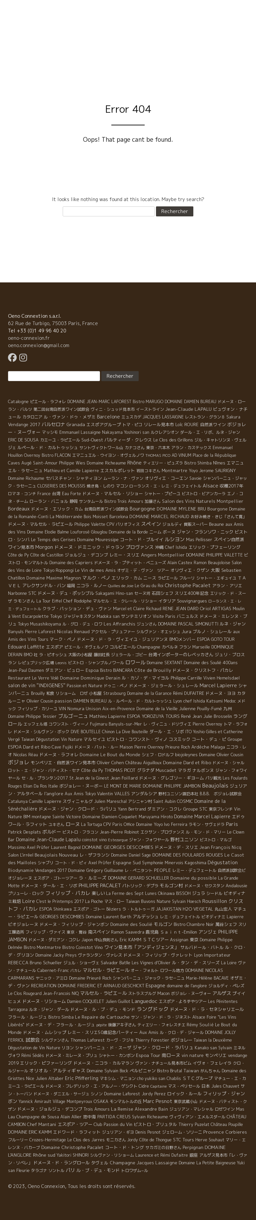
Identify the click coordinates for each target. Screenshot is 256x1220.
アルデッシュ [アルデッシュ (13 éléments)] (146, 917)
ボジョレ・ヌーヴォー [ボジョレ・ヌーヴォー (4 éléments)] (191, 993)
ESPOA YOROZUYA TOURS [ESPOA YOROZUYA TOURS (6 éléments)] (153, 716)
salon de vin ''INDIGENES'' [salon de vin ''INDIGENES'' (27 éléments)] (36, 685)
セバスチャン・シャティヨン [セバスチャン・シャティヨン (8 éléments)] (74, 478)
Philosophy (79, 41)
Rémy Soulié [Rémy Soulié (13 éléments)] (200, 1025)
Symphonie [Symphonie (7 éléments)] (152, 863)
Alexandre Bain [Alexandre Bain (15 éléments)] (151, 1109)
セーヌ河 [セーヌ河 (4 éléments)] (142, 593)
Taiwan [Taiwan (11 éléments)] (191, 1071)
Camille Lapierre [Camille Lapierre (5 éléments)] (45, 801)
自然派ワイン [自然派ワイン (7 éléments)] (213, 424)
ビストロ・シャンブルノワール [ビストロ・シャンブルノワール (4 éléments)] (96, 663)
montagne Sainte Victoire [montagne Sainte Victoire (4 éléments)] (56, 817)
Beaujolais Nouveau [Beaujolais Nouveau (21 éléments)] (56, 855)
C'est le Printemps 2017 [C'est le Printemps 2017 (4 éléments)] (60, 901)
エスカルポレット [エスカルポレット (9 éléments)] (117, 470)
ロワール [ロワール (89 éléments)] (135, 662)
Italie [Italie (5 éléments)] (53, 786)
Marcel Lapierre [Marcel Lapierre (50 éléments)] (218, 685)
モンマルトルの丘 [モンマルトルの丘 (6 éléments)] (126, 1101)
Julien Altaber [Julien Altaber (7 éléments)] (50, 1078)
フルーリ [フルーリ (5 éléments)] (187, 578)
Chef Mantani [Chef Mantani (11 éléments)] (41, 1124)
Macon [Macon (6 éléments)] (163, 993)
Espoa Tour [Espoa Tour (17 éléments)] (148, 1055)
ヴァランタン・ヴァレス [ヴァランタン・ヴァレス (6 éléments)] (100, 955)
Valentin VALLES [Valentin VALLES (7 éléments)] (113, 794)
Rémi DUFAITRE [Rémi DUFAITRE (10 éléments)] (188, 693)
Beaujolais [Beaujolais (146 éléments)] (215, 785)
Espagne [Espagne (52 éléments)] (155, 985)
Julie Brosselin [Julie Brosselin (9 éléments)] (217, 716)
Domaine (122, 41)
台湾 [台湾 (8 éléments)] (56, 493)
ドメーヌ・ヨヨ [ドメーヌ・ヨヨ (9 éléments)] (220, 693)
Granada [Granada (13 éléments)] (75, 424)
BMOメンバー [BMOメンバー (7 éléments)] (182, 639)
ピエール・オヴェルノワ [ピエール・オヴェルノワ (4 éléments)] (86, 647)
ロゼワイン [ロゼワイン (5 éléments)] (225, 1109)
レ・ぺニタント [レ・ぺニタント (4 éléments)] (139, 870)
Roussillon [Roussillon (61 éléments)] (214, 901)
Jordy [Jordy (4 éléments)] (132, 1140)
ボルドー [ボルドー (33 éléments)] (51, 832)
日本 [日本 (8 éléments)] (205, 1086)
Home (44, 41)
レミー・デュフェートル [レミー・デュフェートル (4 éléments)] (194, 870)
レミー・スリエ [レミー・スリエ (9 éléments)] (124, 555)
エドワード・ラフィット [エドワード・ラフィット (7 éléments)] (77, 1132)
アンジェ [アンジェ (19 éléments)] (207, 932)
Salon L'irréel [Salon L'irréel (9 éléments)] (20, 855)
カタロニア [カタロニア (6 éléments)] (32, 417)
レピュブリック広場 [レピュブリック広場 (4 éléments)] (36, 663)
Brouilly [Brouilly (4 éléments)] (38, 693)
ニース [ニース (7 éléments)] (149, 578)
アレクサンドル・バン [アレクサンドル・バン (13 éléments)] (44, 585)
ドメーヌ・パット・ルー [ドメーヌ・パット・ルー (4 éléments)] (96, 747)
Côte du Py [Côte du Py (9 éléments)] (92, 770)
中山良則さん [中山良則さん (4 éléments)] (106, 940)
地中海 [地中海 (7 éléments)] (89, 1117)
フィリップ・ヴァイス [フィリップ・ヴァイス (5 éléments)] (45, 932)
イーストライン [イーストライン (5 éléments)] (150, 409)
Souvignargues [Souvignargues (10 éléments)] (192, 601)
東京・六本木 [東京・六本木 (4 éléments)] (158, 447)
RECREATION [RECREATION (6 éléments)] (43, 986)
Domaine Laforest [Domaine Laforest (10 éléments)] (122, 1094)
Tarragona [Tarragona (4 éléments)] (18, 1009)
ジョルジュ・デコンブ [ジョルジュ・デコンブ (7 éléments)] (86, 555)
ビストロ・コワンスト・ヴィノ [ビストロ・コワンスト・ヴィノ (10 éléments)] (137, 739)
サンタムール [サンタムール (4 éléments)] (91, 501)
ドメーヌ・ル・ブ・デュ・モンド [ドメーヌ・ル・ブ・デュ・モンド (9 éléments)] (102, 1009)
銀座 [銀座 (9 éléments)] (193, 1155)
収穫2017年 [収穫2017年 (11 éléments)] (231, 486)
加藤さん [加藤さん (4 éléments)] (153, 501)
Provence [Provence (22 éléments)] (213, 1132)
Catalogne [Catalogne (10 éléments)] (18, 401)
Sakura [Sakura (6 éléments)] (233, 417)
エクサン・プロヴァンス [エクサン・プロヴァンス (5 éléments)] (162, 832)
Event (183, 41)
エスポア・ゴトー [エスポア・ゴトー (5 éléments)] (89, 909)
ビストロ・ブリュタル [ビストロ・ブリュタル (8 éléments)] (155, 1124)
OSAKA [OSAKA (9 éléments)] (101, 1101)
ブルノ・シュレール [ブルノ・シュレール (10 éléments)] (212, 632)
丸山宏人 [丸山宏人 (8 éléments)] (223, 909)
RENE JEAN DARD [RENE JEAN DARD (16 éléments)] (180, 608)
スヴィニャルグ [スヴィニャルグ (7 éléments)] (78, 801)
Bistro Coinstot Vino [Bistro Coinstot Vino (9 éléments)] (82, 947)
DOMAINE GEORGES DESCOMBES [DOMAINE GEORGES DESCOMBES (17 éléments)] (117, 847)
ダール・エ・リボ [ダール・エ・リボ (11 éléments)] (166, 732)
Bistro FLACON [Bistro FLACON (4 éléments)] (56, 455)
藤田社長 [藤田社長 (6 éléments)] (102, 655)
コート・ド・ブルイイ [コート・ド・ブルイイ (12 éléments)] (141, 539)
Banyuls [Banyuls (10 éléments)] (16, 632)
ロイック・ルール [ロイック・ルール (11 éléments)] (184, 1094)
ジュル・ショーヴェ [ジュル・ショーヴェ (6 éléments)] (81, 963)
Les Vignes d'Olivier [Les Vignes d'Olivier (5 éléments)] (151, 963)
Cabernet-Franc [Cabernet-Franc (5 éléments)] (53, 970)
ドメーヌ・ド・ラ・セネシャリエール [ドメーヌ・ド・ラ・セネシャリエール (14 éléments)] (207, 1009)
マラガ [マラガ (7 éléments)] (184, 770)
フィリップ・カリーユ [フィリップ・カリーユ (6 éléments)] (37, 709)
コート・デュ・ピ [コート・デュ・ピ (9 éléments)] (209, 739)
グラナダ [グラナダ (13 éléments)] (145, 770)
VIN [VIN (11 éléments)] (62, 709)
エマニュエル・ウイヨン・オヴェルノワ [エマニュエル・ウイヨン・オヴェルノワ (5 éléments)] (108, 455)
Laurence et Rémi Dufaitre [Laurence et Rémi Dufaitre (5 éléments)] (161, 1155)
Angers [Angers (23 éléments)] (149, 554)
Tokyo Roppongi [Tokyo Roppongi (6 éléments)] (58, 570)
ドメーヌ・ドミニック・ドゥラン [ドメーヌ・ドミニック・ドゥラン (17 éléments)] (89, 547)
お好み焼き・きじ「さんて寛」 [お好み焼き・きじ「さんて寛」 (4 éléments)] (219, 516)
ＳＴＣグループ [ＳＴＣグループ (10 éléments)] (197, 1078)
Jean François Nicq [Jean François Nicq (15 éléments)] (220, 847)
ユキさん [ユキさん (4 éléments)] (56, 824)
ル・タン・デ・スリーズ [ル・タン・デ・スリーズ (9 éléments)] (196, 963)
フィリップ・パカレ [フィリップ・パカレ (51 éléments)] (67, 893)
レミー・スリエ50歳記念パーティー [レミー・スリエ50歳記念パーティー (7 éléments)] (103, 1032)
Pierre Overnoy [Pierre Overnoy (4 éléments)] (207, 724)
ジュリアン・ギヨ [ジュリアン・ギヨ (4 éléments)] (118, 1132)
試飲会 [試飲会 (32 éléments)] (33, 1040)
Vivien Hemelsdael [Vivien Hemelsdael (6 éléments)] (221, 678)
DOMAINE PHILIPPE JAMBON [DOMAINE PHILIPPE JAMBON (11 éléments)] (172, 786)
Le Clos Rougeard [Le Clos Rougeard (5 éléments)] (25, 993)
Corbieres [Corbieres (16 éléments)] (236, 1132)
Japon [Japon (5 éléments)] (87, 940)
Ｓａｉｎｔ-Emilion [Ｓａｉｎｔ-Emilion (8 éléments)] (178, 932)
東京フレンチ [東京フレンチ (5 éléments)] (221, 809)
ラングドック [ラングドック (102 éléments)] (153, 1009)
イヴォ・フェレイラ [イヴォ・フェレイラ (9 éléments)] (212, 1063)
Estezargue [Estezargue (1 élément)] (118, 840)
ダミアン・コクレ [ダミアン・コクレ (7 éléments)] (164, 809)
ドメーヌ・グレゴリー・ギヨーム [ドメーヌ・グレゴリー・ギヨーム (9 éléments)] (171, 778)
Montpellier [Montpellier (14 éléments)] (171, 555)
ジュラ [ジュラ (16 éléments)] (198, 893)
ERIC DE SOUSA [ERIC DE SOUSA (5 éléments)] (23, 440)
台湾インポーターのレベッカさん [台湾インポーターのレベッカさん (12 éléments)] (180, 655)
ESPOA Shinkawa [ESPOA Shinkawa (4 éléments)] (55, 909)
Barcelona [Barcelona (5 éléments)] (118, 516)
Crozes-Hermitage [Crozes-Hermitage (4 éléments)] (47, 1140)
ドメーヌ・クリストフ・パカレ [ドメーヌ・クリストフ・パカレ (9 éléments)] (202, 670)
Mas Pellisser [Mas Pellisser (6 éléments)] (199, 539)
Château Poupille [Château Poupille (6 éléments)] (227, 1124)
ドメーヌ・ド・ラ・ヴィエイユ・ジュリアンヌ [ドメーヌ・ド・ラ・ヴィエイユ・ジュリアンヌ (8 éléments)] (122, 639)
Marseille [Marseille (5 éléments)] (201, 647)
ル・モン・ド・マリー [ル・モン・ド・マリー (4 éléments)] (206, 832)
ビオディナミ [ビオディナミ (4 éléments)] (213, 917)
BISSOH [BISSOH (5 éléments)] (183, 893)
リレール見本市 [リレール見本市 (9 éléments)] (159, 424)
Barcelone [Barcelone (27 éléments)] (108, 416)
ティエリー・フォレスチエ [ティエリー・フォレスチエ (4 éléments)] (161, 1025)
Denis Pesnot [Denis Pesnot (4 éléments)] (148, 1132)
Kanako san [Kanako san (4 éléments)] (206, 1048)
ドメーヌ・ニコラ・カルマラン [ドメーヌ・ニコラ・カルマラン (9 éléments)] (103, 1063)
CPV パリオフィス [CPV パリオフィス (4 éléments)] (123, 524)
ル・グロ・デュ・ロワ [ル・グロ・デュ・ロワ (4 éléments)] (82, 624)
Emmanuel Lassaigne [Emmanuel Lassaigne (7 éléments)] (80, 432)
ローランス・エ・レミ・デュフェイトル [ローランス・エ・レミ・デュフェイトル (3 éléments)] (165, 486)
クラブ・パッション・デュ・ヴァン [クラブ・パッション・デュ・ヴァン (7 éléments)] (77, 608)
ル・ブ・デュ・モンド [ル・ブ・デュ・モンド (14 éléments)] (98, 1170)
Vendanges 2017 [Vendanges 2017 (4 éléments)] (51, 870)
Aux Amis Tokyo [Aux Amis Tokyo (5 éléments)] (80, 794)
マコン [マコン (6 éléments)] (122, 486)
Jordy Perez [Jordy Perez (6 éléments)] (154, 1094)
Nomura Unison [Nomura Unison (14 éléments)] (84, 709)
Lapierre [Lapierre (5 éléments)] (235, 917)
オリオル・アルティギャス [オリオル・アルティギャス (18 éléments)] (57, 1070)
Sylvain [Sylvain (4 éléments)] (225, 1048)
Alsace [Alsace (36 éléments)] (210, 485)
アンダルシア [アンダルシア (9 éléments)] (144, 794)
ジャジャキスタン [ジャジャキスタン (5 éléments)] (79, 616)
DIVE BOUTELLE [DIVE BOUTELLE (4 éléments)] (86, 732)
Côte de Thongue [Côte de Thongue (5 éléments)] (155, 1140)
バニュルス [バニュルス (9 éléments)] (187, 616)
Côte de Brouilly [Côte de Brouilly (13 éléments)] (152, 670)
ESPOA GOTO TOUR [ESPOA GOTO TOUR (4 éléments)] (216, 639)
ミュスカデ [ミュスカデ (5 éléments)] (131, 417)
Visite (157, 41)
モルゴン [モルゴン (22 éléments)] (163, 924)
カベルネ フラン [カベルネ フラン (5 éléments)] (176, 647)
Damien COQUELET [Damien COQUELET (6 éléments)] (85, 1001)
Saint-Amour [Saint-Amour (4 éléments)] (45, 463)
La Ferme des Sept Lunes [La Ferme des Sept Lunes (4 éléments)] (131, 893)
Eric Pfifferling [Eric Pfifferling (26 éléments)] (81, 1078)
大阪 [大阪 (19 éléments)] (215, 570)
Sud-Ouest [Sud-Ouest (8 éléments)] (92, 440)
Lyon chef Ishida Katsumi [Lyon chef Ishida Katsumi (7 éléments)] (198, 701)
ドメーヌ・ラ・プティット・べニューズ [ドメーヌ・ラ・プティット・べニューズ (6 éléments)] (130, 562)
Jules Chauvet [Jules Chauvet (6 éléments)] (225, 1086)
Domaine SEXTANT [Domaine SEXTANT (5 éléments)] (164, 663)
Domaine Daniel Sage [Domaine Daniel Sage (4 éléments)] (131, 855)
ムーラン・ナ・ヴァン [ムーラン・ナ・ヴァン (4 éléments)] (123, 478)
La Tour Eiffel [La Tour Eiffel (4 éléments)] (49, 601)
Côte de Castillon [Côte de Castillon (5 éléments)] (46, 555)
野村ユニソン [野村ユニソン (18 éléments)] (184, 839)
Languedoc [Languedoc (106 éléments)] (144, 1001)
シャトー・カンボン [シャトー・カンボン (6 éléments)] (117, 1055)
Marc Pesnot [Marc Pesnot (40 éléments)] (157, 1101)
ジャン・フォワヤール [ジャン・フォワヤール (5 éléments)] (149, 840)
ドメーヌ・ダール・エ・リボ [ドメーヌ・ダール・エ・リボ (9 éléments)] (49, 886)
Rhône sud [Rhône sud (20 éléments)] (44, 1155)
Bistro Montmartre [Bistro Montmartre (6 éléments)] (42, 947)
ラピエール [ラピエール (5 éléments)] (168, 578)
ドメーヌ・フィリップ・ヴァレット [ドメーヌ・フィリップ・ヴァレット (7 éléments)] (158, 955)
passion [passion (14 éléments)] (63, 701)
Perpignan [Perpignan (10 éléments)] (193, 1147)
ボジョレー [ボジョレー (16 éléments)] (181, 1040)
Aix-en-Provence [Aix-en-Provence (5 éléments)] (118, 709)
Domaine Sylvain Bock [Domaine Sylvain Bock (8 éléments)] (107, 1071)
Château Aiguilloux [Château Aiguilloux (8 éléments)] (143, 763)
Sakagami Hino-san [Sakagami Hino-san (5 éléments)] (114, 593)
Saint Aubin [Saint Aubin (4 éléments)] (164, 801)
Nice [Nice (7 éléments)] (30, 1078)
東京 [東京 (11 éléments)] (194, 940)
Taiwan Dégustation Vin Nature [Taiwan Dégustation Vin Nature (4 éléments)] (51, 739)
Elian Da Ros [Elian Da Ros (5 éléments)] (35, 786)
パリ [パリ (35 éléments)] (70, 1170)
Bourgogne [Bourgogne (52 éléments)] (142, 508)
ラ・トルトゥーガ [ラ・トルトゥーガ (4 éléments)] (138, 909)
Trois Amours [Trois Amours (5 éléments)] (97, 1109)
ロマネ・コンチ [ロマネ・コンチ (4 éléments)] (22, 493)
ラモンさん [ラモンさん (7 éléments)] (24, 601)
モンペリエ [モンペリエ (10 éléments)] (216, 1055)
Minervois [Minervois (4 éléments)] (174, 863)
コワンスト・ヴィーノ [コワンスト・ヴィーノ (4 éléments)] (69, 724)
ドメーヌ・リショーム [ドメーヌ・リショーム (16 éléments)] (44, 1001)
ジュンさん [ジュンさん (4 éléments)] (147, 624)
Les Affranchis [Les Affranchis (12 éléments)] (119, 624)
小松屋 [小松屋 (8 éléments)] (95, 693)
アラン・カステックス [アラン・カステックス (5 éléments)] (191, 447)
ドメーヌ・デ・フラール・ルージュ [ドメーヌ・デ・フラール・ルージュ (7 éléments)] (60, 1025)
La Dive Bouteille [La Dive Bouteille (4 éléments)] (132, 732)
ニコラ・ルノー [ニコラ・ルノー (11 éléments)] (91, 585)
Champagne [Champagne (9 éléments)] (148, 647)
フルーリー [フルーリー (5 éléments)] (18, 1140)
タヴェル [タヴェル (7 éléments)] (99, 1163)
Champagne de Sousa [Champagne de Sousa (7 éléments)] (37, 1117)
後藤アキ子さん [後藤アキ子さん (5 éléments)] (122, 1025)
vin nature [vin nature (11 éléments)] (193, 1055)
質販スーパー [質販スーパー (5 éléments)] (196, 524)
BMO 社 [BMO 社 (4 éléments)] (31, 655)
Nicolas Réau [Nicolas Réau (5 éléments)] (25, 755)
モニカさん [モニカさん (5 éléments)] (116, 1140)
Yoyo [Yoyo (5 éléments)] (193, 470)
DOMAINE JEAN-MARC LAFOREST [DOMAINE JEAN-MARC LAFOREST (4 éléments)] (99, 401)
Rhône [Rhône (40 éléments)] (134, 462)
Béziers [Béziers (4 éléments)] (113, 909)
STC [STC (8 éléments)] (32, 593)
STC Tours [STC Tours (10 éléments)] (183, 1140)
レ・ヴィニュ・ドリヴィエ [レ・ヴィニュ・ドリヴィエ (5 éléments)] (167, 724)
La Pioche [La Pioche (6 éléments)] (94, 901)
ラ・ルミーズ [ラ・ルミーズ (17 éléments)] (93, 878)
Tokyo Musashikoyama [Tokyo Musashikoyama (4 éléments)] (39, 624)
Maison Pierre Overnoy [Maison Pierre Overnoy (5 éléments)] (142, 747)
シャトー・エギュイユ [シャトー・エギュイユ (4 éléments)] (216, 578)
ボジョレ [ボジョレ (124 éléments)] (18, 762)
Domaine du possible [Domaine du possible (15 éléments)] (193, 878)
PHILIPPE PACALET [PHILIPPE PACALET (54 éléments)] (100, 885)
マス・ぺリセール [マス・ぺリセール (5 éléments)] (184, 1086)
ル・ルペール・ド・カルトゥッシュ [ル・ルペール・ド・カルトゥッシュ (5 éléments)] (140, 701)
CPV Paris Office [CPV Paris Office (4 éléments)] (119, 824)
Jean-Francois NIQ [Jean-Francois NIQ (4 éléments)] (61, 993)
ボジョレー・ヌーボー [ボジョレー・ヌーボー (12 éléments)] (81, 786)
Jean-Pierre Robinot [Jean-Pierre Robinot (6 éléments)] (119, 832)
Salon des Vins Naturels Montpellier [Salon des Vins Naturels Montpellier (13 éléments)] (202, 501)
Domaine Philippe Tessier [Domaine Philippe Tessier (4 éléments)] (32, 716)
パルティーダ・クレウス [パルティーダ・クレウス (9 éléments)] (128, 440)
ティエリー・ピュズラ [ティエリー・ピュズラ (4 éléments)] (163, 463)
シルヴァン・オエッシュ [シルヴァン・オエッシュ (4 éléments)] (158, 632)
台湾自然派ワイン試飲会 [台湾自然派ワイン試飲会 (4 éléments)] (106, 509)
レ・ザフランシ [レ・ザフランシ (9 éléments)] (94, 855)
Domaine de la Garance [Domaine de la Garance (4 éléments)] (149, 693)
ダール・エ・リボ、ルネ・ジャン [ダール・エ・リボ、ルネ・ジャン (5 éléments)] (210, 432)
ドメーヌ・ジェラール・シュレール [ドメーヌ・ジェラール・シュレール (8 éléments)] (163, 686)
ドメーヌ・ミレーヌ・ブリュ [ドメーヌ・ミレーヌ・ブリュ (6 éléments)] (71, 1055)
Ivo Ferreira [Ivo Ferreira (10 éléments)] (175, 824)
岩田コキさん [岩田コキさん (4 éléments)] (148, 470)
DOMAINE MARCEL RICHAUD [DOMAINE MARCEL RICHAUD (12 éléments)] (159, 516)
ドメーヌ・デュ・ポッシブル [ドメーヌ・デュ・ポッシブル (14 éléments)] (66, 593)
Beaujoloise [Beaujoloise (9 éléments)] (219, 562)
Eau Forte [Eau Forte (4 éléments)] (71, 493)
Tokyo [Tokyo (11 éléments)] (56, 616)
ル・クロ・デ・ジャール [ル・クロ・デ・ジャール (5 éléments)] (182, 1032)
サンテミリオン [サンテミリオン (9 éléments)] (136, 616)
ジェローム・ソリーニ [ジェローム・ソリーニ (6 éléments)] (182, 1132)
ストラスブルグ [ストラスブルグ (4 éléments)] (142, 993)
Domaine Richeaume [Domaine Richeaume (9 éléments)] (106, 463)
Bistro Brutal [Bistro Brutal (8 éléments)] (169, 1071)
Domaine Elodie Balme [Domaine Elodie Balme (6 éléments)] (48, 532)
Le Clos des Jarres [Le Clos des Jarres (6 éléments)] (86, 1140)
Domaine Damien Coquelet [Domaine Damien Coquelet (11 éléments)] (109, 817)
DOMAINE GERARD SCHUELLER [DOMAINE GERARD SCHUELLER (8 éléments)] (138, 878)
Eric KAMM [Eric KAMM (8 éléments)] (130, 940)
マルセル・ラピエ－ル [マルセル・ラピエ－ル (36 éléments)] (103, 993)
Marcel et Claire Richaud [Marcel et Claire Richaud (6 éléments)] (137, 609)
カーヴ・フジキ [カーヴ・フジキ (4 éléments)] (120, 1040)
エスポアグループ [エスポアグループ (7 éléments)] (103, 424)
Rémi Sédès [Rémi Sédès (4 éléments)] (32, 1055)
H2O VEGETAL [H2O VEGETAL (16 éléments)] (198, 909)
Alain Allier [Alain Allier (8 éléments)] (71, 1117)
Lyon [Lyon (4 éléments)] (198, 955)
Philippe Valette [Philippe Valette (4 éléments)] (89, 524)
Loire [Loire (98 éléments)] (28, 901)
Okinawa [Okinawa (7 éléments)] (166, 893)
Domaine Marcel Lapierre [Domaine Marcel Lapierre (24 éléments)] (202, 816)
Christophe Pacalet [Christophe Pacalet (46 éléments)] (188, 585)
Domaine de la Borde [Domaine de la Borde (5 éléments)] (128, 532)
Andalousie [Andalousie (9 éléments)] (236, 886)
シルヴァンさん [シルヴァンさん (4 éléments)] (55, 1040)
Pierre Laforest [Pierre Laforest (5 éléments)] (40, 632)
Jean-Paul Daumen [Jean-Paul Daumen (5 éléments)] (26, 670)
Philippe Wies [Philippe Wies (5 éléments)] (72, 463)
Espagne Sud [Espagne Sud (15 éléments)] (127, 863)
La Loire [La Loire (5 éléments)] (229, 963)
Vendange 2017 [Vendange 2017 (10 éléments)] (24, 424)
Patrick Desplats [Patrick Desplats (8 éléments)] (24, 832)
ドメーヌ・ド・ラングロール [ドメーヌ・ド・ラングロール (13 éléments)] (61, 1163)
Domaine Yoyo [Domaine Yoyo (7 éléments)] (149, 824)
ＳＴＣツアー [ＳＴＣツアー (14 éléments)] (156, 940)
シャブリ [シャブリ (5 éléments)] (46, 863)
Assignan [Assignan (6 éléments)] (179, 940)
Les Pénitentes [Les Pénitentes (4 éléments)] (223, 1001)
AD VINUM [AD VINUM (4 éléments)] (181, 455)
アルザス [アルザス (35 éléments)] (221, 993)
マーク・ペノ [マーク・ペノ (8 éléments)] (63, 639)
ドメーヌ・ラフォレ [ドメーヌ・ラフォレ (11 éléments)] (58, 755)
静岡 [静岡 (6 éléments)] (74, 501)
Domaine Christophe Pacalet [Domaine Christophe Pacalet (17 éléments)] (72, 1147)
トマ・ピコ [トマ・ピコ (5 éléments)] (132, 424)
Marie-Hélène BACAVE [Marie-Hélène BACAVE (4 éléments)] (207, 978)
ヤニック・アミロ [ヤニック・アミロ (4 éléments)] (52, 978)
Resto (209, 41)
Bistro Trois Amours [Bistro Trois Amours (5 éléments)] (123, 501)
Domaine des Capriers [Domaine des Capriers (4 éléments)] (71, 562)
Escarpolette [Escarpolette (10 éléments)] (35, 616)
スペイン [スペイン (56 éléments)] (151, 523)
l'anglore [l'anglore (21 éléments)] (53, 793)
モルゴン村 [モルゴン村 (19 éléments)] (171, 885)
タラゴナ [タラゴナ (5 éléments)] (39, 1170)
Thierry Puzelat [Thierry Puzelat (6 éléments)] (193, 1124)
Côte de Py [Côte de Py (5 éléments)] (18, 555)
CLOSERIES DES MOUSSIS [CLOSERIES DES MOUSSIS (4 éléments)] (61, 486)
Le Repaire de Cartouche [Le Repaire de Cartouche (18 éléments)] (102, 1017)
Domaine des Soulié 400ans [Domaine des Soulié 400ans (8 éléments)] (211, 663)
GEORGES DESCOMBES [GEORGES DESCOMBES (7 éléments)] (62, 917)
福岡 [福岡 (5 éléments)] (71, 585)
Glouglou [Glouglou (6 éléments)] (99, 532)
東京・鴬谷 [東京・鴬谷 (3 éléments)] (77, 932)
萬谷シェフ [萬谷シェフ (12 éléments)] (226, 924)
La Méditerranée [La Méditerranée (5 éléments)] (66, 516)
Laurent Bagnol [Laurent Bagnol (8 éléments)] (66, 847)
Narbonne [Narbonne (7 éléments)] (17, 593)
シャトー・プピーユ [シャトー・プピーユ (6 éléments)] (162, 493)
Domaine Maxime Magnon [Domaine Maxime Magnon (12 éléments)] (53, 578)
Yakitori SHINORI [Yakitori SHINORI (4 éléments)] (73, 1155)
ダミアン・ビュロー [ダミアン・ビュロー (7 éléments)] (64, 670)
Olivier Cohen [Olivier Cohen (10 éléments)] (110, 763)
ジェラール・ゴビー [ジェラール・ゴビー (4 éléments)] (129, 655)
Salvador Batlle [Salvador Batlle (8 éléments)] (115, 963)
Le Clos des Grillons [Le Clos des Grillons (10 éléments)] (173, 440)
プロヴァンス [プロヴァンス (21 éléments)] (140, 547)
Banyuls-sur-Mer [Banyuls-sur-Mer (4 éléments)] (125, 724)
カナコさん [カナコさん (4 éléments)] (135, 447)
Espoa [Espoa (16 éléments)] (92, 670)
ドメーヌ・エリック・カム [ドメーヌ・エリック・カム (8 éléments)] (57, 509)
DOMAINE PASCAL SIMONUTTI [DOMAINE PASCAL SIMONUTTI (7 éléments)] (188, 624)
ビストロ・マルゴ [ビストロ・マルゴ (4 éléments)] (216, 840)
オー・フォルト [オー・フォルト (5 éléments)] (145, 970)
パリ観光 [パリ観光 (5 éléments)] (213, 778)
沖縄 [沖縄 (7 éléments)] (159, 547)
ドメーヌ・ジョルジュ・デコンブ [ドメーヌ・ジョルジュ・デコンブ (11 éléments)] (49, 1109)
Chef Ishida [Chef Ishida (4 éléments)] (176, 547)
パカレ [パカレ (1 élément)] (75, 970)
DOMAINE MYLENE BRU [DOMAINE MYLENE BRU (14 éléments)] (181, 509)
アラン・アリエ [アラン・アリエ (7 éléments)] (227, 585)
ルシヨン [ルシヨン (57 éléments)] (175, 539)
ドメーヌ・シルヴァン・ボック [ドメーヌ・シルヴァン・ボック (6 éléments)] (41, 732)
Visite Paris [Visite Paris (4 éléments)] (164, 616)
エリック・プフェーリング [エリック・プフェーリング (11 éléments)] (214, 547)
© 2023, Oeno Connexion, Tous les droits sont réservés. (71, 1186)
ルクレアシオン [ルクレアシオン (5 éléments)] (165, 432)
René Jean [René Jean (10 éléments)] (191, 716)
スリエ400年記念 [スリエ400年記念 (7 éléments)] (192, 593)
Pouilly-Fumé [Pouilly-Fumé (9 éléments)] (209, 709)
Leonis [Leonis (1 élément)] (61, 663)
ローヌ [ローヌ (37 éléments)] (73, 824)
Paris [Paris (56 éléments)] (232, 824)
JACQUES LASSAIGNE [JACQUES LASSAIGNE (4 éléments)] (163, 417)
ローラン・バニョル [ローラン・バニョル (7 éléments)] (48, 501)
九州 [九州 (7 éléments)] (227, 709)
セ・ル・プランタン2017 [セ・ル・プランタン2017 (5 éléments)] (44, 778)
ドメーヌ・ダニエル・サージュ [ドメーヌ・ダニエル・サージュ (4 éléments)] (61, 1094)
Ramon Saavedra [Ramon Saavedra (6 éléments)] (127, 932)
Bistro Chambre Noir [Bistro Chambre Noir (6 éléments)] (194, 924)
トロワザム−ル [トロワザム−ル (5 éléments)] (134, 1170)
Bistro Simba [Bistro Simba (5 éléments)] (61, 1017)
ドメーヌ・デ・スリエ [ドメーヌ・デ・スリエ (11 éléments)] (176, 847)
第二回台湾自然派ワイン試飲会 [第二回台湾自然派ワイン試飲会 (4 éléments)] (61, 409)
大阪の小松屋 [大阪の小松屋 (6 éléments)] (80, 655)
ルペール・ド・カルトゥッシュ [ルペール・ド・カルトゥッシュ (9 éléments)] (47, 447)
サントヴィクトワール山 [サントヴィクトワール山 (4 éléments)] (101, 447)
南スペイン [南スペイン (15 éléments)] (99, 932)
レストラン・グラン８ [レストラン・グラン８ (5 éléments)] (205, 417)
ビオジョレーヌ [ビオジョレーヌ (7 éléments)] (23, 924)
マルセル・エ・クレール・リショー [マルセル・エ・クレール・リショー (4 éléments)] (125, 601)
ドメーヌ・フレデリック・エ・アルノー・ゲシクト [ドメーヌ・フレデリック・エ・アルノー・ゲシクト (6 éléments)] (91, 1086)
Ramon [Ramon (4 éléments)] (200, 562)
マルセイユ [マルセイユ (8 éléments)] (94, 739)
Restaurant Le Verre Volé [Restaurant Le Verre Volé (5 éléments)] (33, 678)
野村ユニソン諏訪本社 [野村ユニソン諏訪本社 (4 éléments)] (178, 794)
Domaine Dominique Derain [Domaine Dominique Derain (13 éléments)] (90, 678)
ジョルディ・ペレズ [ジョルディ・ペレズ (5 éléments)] (226, 986)
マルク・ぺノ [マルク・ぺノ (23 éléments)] (96, 577)
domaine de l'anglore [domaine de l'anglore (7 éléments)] (187, 986)
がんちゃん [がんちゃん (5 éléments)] (210, 1071)
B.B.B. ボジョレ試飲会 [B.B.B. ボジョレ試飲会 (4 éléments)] (221, 794)
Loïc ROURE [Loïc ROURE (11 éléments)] (187, 424)
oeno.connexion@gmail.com (38, 345)
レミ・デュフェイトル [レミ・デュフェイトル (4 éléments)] (180, 917)
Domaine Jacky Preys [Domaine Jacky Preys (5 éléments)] (56, 955)
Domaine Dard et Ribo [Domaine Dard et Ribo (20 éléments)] (187, 762)
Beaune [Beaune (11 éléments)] (216, 524)
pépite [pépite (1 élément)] (101, 1025)
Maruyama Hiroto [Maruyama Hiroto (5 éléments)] (156, 817)
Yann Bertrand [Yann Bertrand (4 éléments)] (132, 809)
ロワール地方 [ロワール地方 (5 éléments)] (172, 970)
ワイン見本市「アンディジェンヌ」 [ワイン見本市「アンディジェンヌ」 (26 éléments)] (141, 947)
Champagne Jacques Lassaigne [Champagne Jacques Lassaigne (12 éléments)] (143, 1163)
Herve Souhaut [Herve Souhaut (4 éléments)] (209, 1140)
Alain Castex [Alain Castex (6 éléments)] (179, 562)
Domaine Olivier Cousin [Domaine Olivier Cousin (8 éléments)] (221, 755)
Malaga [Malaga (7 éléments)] (218, 747)
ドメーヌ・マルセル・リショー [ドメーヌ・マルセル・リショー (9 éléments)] (112, 493)
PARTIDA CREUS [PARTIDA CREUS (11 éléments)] (114, 1117)
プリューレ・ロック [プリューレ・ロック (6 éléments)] (26, 893)
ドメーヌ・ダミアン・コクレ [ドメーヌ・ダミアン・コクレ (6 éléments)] (54, 940)
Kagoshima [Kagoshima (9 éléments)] (195, 863)
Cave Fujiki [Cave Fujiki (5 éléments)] (62, 747)
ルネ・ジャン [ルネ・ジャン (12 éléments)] (233, 624)
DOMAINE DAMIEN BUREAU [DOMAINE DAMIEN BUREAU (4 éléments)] (190, 401)
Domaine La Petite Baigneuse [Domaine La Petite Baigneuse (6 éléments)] (207, 1163)
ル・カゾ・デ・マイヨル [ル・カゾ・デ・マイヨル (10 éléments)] (145, 678)
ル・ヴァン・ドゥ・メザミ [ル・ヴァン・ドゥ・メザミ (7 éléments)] (70, 417)
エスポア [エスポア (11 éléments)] (54, 647)
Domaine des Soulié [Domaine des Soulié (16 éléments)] (131, 924)
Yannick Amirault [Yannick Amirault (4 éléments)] (35, 1101)
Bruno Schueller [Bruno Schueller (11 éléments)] (46, 963)
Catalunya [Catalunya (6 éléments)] (18, 801)
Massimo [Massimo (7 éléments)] (16, 847)
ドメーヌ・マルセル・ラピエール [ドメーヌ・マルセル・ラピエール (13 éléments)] (40, 524)
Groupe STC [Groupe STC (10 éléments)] (195, 809)
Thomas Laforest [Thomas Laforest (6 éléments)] (87, 1040)
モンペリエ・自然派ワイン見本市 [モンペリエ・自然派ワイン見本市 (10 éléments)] (63, 763)
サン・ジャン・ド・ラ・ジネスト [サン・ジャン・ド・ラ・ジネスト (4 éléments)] (161, 1017)
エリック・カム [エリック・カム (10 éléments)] (127, 578)
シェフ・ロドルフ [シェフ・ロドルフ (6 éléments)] (158, 755)
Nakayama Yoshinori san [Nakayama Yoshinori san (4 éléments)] (125, 432)
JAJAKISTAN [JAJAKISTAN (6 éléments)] (168, 909)
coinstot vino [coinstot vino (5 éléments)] (94, 840)
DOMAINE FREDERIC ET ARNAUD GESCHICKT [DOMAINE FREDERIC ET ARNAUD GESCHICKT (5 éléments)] (101, 986)
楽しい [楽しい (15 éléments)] (98, 893)
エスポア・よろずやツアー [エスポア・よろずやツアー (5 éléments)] (183, 1001)
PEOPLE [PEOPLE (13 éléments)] (162, 870)
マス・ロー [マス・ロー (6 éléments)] (114, 901)
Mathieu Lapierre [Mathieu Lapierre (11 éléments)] (107, 716)
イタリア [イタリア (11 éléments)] (167, 601)
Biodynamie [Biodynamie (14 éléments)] (21, 870)
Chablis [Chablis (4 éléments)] (174, 1078)
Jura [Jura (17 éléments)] (186, 631)
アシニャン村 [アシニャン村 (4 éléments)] (140, 801)
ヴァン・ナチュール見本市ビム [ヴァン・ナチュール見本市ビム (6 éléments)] (163, 1063)
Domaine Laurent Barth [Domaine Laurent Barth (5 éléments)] (108, 917)
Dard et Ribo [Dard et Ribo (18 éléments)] (36, 747)
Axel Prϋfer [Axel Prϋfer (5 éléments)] (100, 863)
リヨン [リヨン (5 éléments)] (68, 1048)
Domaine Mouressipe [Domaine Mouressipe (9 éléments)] (98, 539)
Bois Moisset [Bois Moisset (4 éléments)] (96, 516)
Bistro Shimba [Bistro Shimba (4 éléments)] (198, 463)
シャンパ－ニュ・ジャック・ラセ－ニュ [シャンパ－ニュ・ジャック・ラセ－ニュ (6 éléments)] (149, 978)
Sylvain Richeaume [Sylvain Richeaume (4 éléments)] (150, 1117)
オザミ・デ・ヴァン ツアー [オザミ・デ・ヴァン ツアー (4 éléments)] (143, 570)
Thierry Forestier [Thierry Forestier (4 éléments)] (152, 1040)
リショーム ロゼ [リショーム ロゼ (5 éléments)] (72, 693)
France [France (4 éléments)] (44, 493)
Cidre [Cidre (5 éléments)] (144, 1086)
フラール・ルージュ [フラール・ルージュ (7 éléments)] (27, 1017)
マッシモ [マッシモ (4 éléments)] (50, 432)
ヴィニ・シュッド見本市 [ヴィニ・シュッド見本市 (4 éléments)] (113, 409)
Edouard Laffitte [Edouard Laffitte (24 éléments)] (26, 647)
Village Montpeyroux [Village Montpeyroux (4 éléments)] (72, 1101)
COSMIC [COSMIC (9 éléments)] (185, 801)
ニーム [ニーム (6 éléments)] (155, 532)
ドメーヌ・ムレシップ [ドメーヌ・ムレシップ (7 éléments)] (44, 1032)
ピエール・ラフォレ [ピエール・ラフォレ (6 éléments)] (48, 401)
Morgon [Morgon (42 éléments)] (44, 546)
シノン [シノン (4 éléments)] (97, 1094)
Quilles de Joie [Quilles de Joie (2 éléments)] (120, 585)
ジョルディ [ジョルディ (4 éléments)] (172, 524)
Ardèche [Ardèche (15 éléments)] (200, 747)
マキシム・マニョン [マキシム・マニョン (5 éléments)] (118, 1078)
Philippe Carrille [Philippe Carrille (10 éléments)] (186, 678)
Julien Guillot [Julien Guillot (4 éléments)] (118, 1001)
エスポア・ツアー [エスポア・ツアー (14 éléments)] (75, 1124)
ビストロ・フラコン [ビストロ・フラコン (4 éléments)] (80, 832)
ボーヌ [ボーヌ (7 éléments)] (169, 532)
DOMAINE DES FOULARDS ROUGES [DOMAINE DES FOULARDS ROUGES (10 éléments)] (187, 855)
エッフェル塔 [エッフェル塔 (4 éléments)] (35, 724)
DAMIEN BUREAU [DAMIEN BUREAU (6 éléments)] (90, 701)
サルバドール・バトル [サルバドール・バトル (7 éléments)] (202, 947)
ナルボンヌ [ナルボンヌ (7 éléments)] (203, 770)
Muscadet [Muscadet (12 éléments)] (166, 770)
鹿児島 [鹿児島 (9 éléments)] (152, 932)
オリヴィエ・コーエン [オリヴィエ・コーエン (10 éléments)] (166, 478)
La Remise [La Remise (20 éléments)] (122, 1109)
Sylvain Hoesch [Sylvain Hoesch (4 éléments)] (186, 901)
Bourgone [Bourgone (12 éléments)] (217, 509)
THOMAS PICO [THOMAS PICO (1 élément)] (157, 455)
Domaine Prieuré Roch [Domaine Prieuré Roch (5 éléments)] (90, 978)
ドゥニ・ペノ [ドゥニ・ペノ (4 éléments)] (116, 686)
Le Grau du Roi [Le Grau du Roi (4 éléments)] (149, 585)
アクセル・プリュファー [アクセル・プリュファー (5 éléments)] (113, 632)
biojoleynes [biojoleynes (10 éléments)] (186, 755)
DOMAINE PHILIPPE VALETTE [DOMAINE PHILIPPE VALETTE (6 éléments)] (214, 555)
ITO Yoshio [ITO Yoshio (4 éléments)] (195, 732)
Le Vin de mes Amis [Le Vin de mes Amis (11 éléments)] (95, 570)
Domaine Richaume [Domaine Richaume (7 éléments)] (26, 478)
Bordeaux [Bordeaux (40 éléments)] (19, 508)
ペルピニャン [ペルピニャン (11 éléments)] (143, 1071)
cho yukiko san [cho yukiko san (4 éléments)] (151, 1078)
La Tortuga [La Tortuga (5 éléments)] (91, 824)
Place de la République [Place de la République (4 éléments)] (214, 455)
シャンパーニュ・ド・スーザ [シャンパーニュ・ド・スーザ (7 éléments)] (103, 1048)
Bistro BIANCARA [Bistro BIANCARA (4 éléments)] (116, 670)
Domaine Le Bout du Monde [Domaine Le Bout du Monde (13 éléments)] (110, 755)
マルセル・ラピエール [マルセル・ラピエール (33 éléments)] (106, 970)
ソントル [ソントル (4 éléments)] (56, 1170)
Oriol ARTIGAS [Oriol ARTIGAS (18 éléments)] (215, 608)
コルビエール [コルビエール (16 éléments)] (123, 647)
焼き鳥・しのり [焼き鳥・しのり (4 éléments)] (101, 486)
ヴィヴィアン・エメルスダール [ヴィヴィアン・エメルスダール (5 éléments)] (197, 1117)
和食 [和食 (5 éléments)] (50, 693)
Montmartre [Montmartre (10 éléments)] (174, 470)
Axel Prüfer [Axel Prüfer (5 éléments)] (38, 847)
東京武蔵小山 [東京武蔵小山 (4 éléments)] (186, 1101)
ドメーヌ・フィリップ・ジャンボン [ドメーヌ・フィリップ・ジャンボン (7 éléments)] (74, 924)
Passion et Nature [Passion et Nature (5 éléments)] (84, 686)
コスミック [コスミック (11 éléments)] (179, 739)
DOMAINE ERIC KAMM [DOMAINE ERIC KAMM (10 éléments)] (30, 1132)
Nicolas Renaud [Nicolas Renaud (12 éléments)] (73, 632)
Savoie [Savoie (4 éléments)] (195, 478)
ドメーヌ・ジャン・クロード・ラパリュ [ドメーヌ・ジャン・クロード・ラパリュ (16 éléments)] (78, 809)
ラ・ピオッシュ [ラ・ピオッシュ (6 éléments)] (53, 655)
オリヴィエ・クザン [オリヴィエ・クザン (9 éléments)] (189, 570)
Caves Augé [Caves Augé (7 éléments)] (20, 463)
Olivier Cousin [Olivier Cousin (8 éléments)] (40, 701)
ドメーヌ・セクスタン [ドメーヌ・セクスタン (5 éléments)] (204, 886)
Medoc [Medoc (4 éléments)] (230, 701)
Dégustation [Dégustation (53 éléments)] (223, 862)
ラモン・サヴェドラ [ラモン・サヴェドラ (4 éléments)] (207, 824)
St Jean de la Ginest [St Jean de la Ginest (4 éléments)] (89, 778)
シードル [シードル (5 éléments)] (214, 893)
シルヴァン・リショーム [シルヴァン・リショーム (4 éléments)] (112, 1155)
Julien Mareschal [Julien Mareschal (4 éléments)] (110, 801)
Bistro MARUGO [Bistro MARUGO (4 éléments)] (148, 401)
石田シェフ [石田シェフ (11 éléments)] (162, 593)
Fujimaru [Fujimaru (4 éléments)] (98, 724)
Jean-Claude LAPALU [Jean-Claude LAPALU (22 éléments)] (188, 409)
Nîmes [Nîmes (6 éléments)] (219, 463)
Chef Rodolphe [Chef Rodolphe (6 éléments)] (77, 601)
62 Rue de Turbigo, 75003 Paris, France (53, 323)
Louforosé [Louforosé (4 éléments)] (80, 532)
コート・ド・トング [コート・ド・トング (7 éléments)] (124, 1147)
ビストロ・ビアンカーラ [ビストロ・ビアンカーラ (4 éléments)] (204, 493)
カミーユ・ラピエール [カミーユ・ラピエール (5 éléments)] (60, 440)
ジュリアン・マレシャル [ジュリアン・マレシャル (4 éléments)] (191, 1109)
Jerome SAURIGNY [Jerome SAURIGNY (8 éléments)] (217, 470)
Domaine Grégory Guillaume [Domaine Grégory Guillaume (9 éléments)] (95, 870)
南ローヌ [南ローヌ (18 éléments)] (171, 1055)
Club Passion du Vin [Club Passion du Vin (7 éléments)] (113, 1124)
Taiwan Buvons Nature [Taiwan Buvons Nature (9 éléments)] (148, 901)
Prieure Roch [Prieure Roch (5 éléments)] (177, 747)
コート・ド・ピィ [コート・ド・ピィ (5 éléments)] (71, 863)
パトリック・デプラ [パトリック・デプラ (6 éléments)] (140, 886)
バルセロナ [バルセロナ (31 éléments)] (53, 424)
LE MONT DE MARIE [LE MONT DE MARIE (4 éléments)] (122, 786)
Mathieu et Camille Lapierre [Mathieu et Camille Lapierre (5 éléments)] (71, 470)
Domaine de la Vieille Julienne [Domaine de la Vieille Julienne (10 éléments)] (166, 709)
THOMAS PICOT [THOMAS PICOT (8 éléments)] (120, 770)
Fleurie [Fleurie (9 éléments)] (23, 1170)
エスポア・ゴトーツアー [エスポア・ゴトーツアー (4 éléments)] (55, 878)
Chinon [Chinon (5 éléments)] (108, 732)
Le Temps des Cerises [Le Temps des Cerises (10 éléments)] (53, 539)
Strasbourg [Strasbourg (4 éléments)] (114, 693)
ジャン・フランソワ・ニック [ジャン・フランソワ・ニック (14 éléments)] (205, 532)
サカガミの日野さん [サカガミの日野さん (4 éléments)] (163, 1147)
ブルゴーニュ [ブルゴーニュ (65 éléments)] (73, 716)
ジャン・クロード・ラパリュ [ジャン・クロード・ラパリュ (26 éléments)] (163, 1047)
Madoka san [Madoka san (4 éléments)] (108, 616)
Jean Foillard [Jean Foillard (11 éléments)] (124, 778)
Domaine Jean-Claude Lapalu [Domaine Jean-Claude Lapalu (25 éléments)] (48, 839)
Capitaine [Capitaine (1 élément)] (158, 1086)
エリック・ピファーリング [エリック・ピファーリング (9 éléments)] (46, 1063)
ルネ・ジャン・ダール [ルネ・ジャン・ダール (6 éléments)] (49, 1009)
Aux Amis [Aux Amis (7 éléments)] (148, 1032)
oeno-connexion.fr (29, 338)
